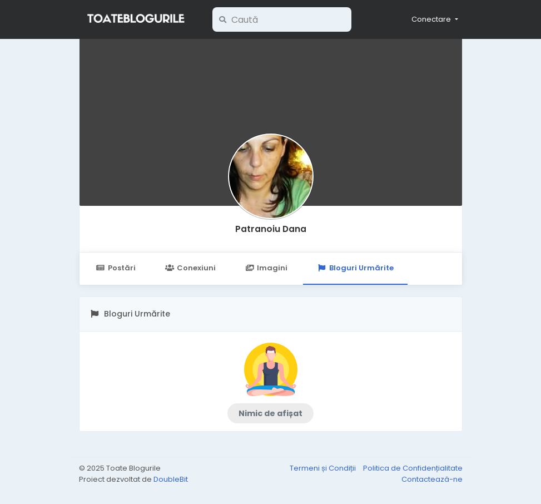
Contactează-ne (432, 479)
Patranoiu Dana (270, 229)
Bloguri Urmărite (355, 268)
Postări (116, 268)
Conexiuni (190, 268)
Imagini (266, 268)
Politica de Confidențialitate (413, 468)
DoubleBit (170, 479)
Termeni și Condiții (324, 468)
